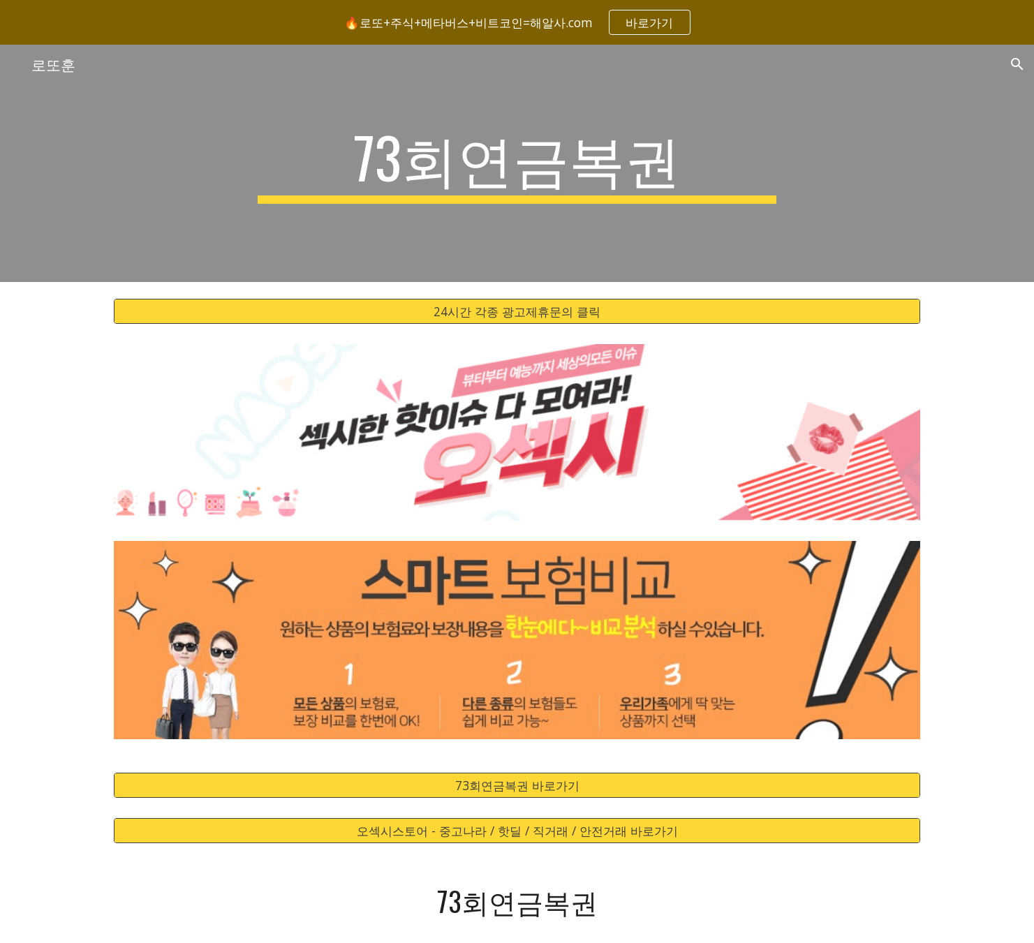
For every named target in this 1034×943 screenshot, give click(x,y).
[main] (517, 163)
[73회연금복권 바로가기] (517, 785)
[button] (1017, 64)
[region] (517, 22)
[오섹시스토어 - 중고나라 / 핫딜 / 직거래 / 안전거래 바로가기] (517, 831)
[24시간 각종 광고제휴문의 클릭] (517, 312)
